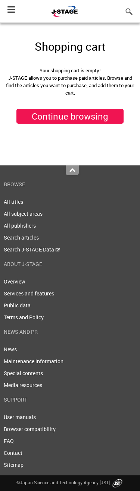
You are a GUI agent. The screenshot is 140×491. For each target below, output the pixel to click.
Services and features (29, 293)
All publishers (20, 225)
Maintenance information (33, 361)
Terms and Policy (24, 317)
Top (72, 170)
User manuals (20, 417)
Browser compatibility (30, 429)
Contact (13, 452)
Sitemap (14, 464)
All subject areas (23, 213)
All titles (13, 201)
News (10, 349)
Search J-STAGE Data (32, 249)
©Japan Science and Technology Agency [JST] (70, 482)
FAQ (9, 440)
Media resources (23, 385)
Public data (17, 305)
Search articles (21, 237)
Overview (14, 281)
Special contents (23, 373)
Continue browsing (70, 116)
